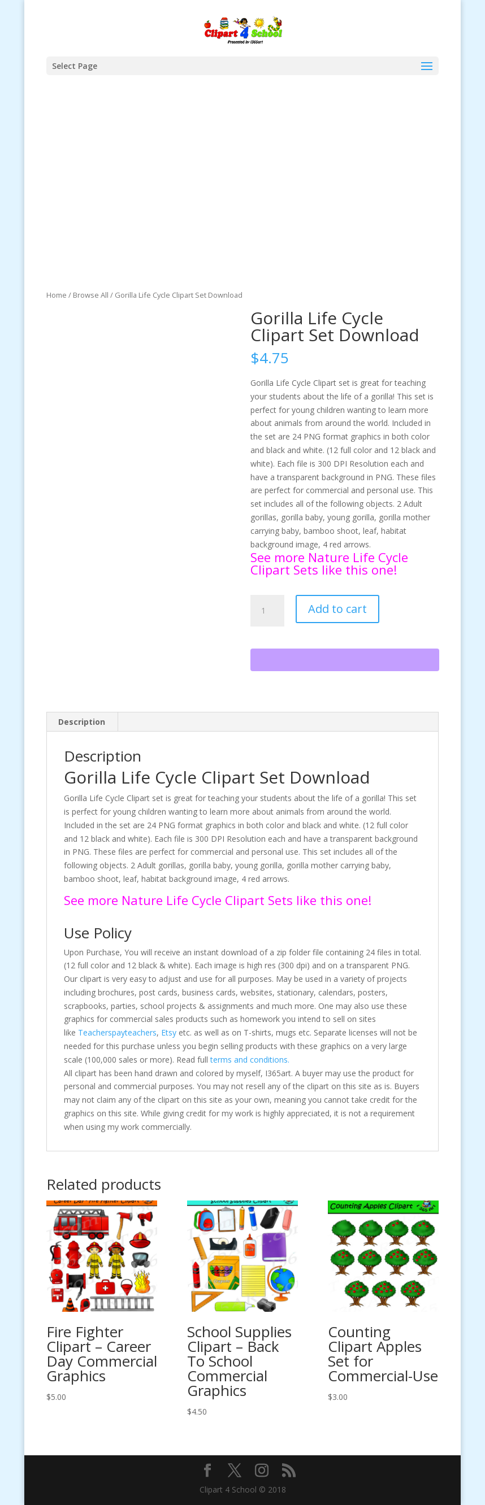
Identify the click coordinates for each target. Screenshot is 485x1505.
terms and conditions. (249, 1059)
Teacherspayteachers (117, 1032)
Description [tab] (81, 721)
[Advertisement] (242, 204)
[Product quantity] (267, 611)
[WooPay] (344, 660)
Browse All (91, 295)
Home (56, 295)
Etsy (168, 1032)
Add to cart (337, 608)
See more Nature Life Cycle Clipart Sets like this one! (329, 563)
